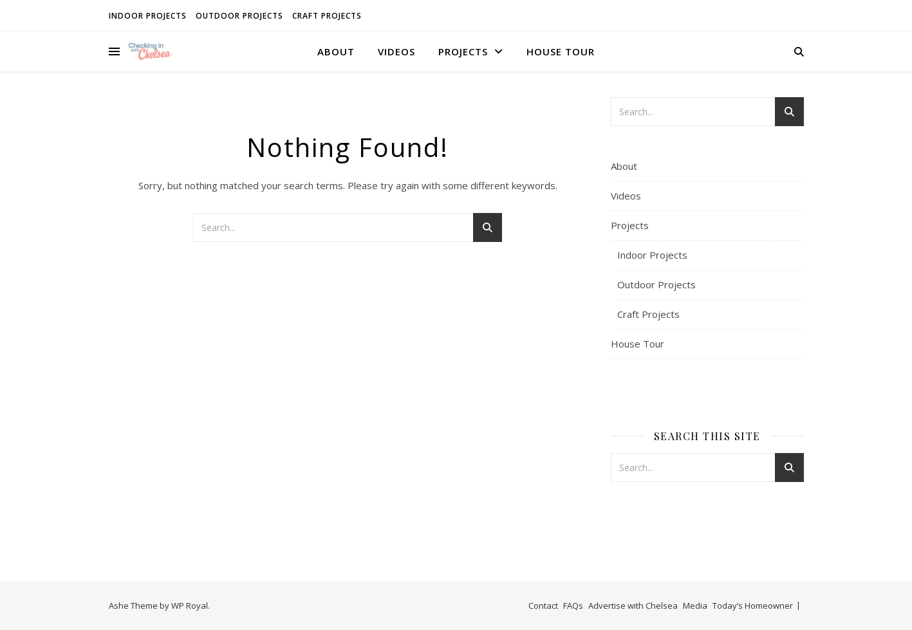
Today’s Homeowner (752, 605)
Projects (463, 51)
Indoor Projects (148, 15)
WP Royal (189, 605)
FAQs (573, 605)
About (336, 51)
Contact (543, 605)
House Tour (560, 51)
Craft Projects (327, 15)
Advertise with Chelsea (633, 605)
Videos (396, 51)
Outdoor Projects (239, 15)
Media (695, 605)
